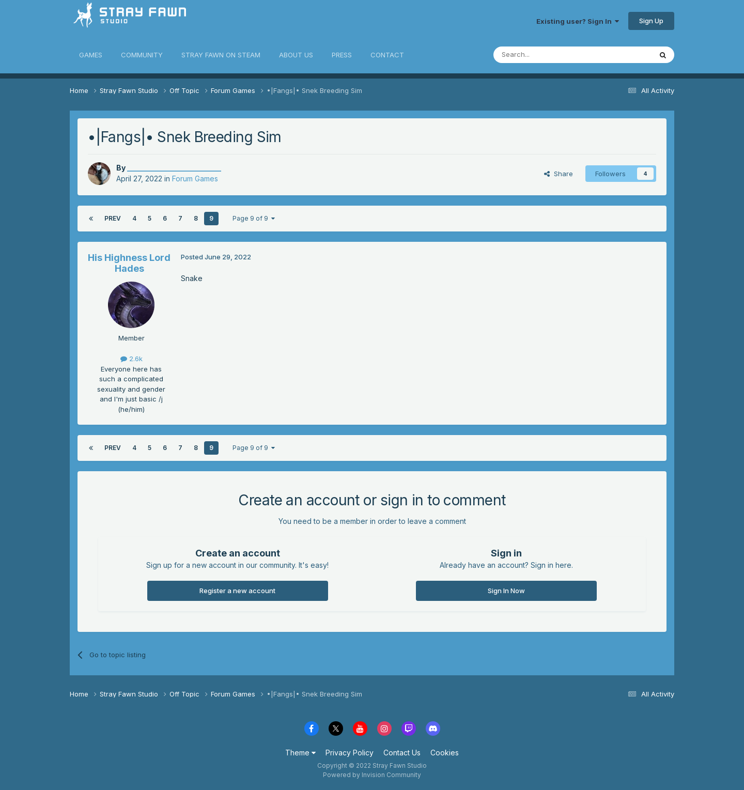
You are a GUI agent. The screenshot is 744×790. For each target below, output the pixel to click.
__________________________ (174, 167)
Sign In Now (506, 590)
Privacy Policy (350, 752)
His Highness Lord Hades (129, 263)
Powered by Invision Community (372, 775)
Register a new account (237, 590)
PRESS (342, 55)
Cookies (444, 752)
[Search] (546, 55)
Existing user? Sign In (577, 21)
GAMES (90, 55)
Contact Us (402, 752)
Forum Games (195, 178)
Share (558, 173)
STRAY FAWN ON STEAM (220, 55)
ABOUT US (296, 55)
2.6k (131, 358)
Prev (112, 218)
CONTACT (387, 55)
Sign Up (651, 21)
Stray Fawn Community (131, 21)
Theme (300, 752)
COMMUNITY (142, 55)
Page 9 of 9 (254, 218)
